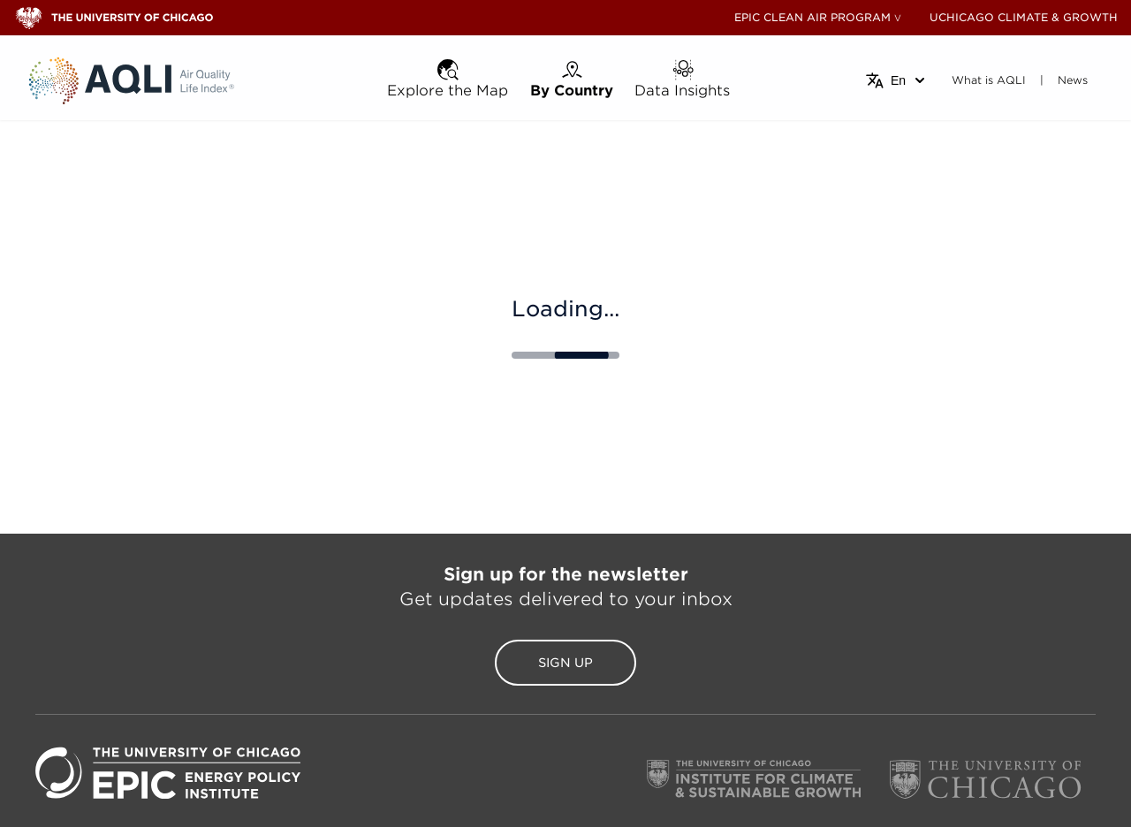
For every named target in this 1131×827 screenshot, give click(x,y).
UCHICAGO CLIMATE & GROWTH (1024, 17)
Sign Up (565, 663)
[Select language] (896, 80)
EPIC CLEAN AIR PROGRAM (812, 17)
